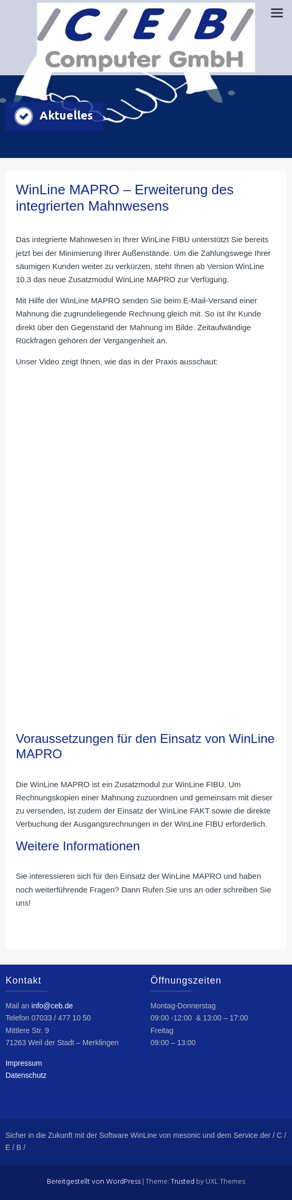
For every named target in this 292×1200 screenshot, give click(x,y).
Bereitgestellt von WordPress (94, 1182)
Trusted (182, 1182)
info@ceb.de (52, 1005)
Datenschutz (25, 1075)
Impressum (23, 1063)
